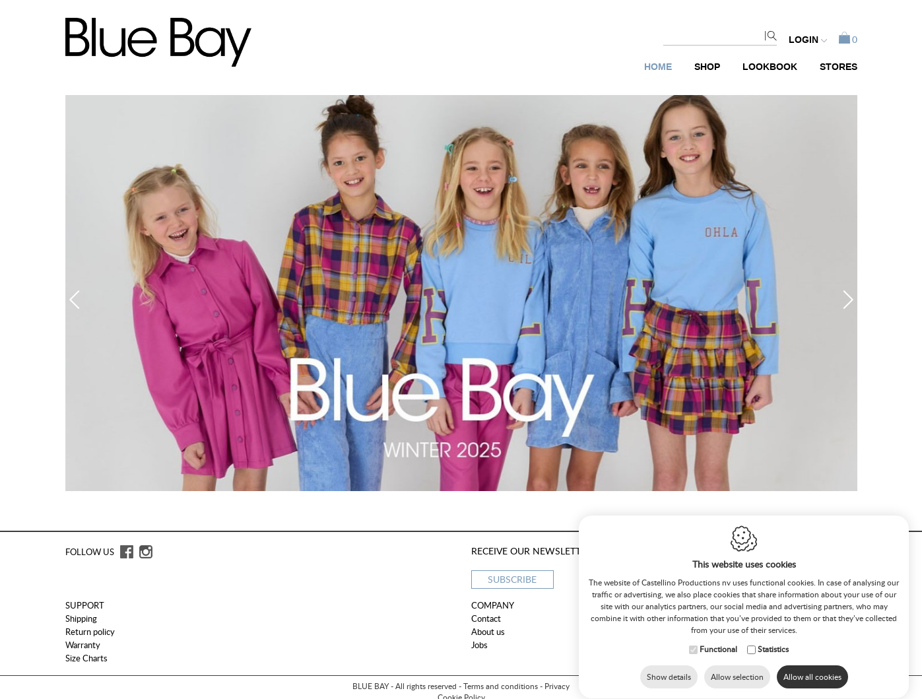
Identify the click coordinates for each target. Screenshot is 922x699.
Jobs (479, 645)
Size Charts (86, 658)
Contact (486, 618)
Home (658, 67)
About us (488, 632)
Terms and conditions (500, 686)
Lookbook (769, 67)
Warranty (82, 645)
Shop (707, 67)
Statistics (773, 648)
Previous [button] (78, 299)
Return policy (90, 632)
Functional (718, 648)
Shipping (81, 618)
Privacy (557, 686)
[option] (461, 293)
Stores (838, 67)
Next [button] (843, 299)
